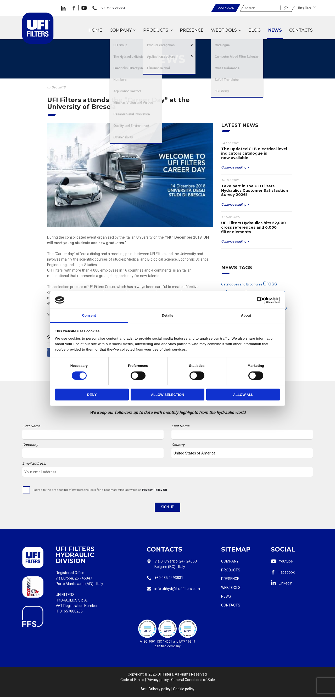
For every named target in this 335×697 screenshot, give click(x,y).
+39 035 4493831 (168, 578)
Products (230, 570)
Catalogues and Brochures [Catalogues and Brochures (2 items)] (241, 284)
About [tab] (246, 315)
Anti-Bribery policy (156, 689)
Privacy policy (158, 680)
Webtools (231, 588)
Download (225, 7)
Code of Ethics (132, 680)
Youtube (286, 561)
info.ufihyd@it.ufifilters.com (177, 589)
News (226, 596)
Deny (92, 395)
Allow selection (167, 395)
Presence (230, 579)
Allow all (243, 395)
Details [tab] (167, 315)
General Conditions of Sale (193, 680)
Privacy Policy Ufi (154, 490)
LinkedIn (285, 583)
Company (230, 561)
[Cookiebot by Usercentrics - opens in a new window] (257, 299)
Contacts (230, 605)
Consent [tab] (89, 315)
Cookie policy (183, 689)
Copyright (136, 674)
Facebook (287, 572)
